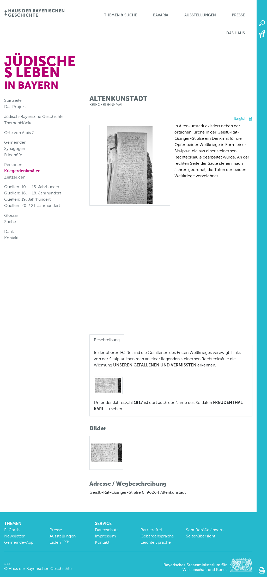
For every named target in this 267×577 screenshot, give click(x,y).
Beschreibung (107, 340)
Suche (10, 221)
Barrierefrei (151, 530)
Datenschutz (106, 530)
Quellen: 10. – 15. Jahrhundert (32, 187)
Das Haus (235, 33)
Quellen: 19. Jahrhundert (27, 199)
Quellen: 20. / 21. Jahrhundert (32, 205)
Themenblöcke (18, 123)
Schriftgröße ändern (204, 530)
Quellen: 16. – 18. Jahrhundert (32, 193)
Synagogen (14, 148)
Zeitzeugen (14, 177)
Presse (238, 15)
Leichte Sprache (156, 542)
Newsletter (14, 536)
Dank (9, 231)
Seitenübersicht (200, 536)
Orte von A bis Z (19, 132)
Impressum (105, 536)
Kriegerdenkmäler (22, 170)
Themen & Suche (120, 15)
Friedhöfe (13, 155)
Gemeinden (15, 142)
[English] (240, 118)
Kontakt (11, 238)
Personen (13, 164)
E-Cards (12, 530)
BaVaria (160, 15)
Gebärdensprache (157, 536)
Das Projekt (15, 106)
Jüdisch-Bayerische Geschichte (34, 116)
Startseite (13, 100)
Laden (59, 542)
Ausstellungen (200, 15)
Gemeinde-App (18, 542)
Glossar (11, 215)
